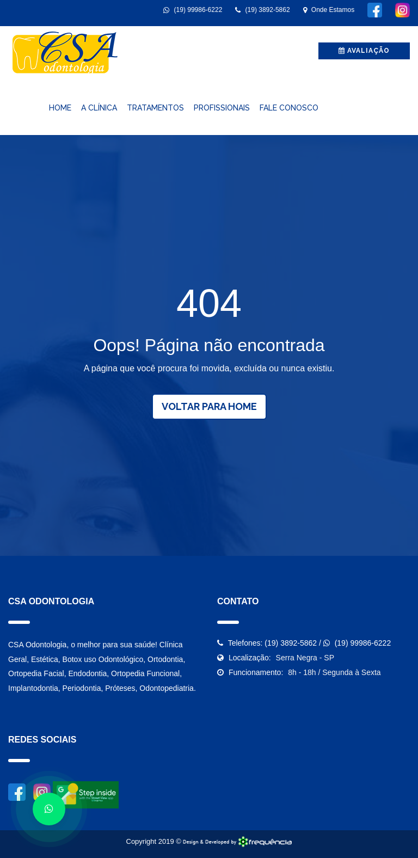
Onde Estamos (329, 10)
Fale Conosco (289, 107)
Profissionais (222, 107)
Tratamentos (155, 107)
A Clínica (99, 107)
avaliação (364, 50)
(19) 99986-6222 (192, 10)
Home (60, 107)
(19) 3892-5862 (262, 10)
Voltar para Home (209, 406)
